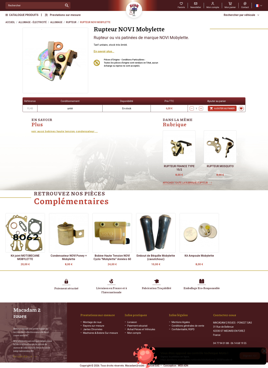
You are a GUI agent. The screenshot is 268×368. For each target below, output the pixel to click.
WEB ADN (183, 365)
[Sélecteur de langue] (258, 5)
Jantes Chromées (92, 330)
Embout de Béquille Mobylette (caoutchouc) (156, 257)
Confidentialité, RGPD (183, 330)
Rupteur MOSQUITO (220, 166)
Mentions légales (181, 323)
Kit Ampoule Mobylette (199, 255)
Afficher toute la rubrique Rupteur (185, 182)
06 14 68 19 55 (238, 341)
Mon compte (134, 334)
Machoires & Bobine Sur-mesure (100, 334)
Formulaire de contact (225, 348)
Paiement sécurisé (137, 327)
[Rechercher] (34, 5)
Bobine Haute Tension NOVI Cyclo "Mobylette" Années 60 (112, 257)
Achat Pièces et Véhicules (141, 330)
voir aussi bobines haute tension (53, 131)
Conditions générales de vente (188, 327)
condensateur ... (87, 131)
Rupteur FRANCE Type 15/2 (179, 168)
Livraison (132, 323)
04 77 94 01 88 (221, 341)
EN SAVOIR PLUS (22, 356)
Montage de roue (92, 323)
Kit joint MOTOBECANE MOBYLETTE (25, 257)
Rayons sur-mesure (93, 327)
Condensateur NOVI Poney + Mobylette (69, 257)
